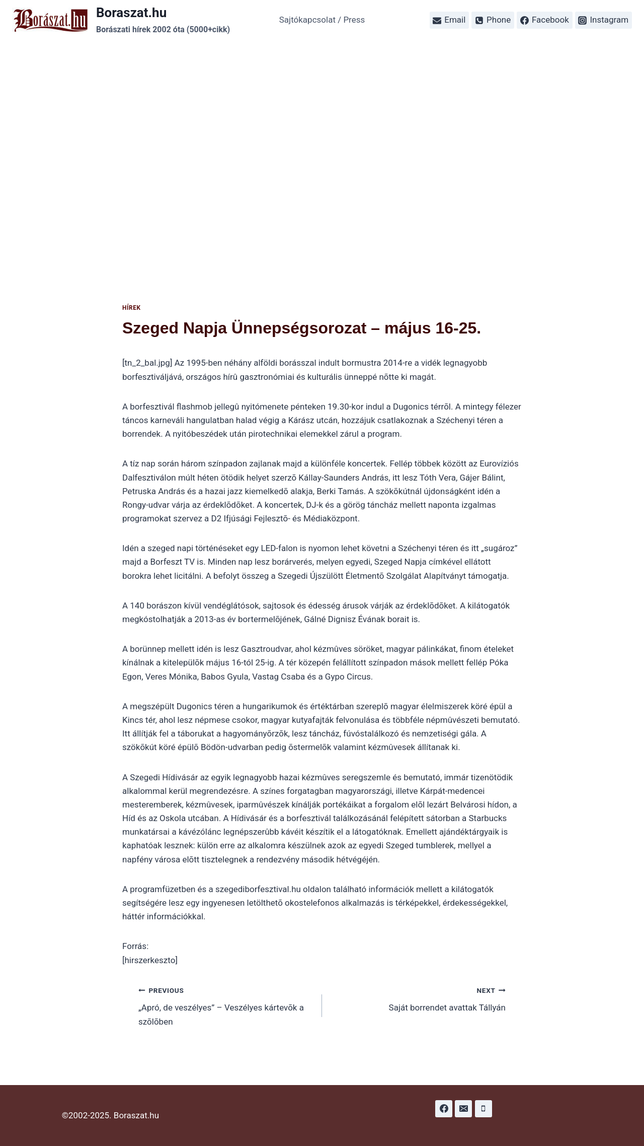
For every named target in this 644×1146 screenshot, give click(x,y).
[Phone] (483, 1108)
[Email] (463, 1108)
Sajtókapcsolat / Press (322, 20)
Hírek (131, 307)
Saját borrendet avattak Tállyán (418, 998)
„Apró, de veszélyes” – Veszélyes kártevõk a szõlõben (225, 1005)
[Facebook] (443, 1108)
